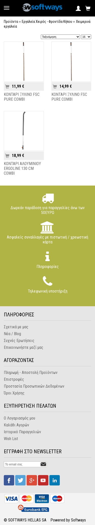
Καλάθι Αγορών (16, 425)
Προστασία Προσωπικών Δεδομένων (34, 386)
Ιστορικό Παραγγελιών (22, 431)
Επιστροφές (14, 379)
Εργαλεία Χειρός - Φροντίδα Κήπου (47, 22)
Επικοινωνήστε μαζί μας (23, 347)
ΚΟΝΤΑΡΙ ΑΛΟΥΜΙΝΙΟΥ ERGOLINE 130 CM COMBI (22, 168)
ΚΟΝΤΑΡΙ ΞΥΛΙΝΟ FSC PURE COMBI (22, 97)
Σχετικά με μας (16, 326)
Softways (78, 520)
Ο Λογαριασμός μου (19, 418)
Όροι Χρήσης (14, 393)
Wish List (11, 438)
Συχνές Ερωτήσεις (19, 340)
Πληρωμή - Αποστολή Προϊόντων (31, 372)
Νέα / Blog (12, 333)
